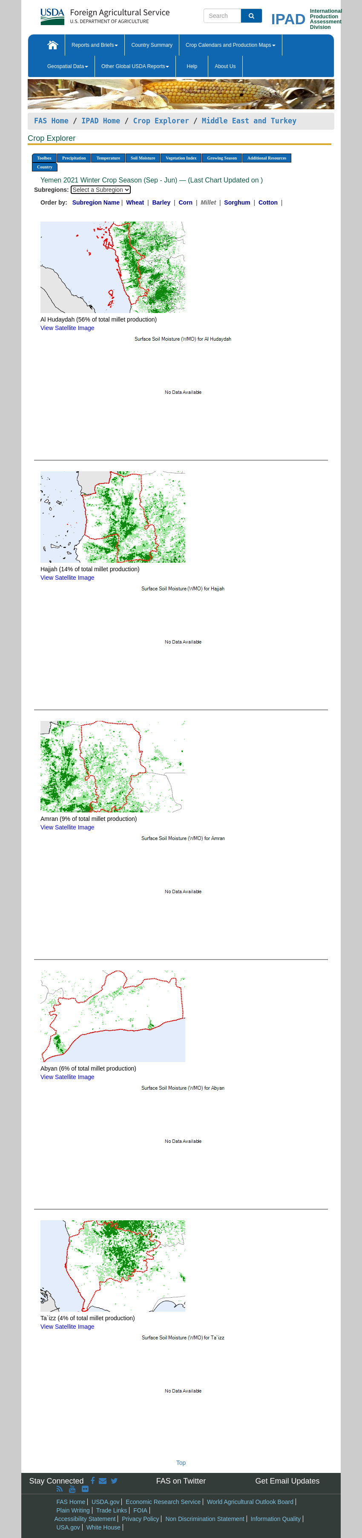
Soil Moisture (143, 158)
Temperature (108, 158)
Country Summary (151, 45)
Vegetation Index (181, 158)
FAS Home (51, 121)
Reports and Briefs (95, 45)
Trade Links (111, 1510)
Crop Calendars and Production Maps (231, 45)
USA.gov (68, 1527)
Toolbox (44, 158)
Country (44, 167)
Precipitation (74, 158)
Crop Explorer (161, 121)
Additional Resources (266, 158)
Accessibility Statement (85, 1518)
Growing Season (222, 158)
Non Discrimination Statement (204, 1518)
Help (191, 66)
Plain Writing (73, 1510)
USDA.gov (105, 1501)
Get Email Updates (287, 1481)
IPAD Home (100, 121)
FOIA (140, 1510)
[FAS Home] (83, 14)
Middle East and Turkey (249, 121)
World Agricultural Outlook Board (250, 1501)
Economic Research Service (163, 1501)
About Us (225, 66)
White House (103, 1527)
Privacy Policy (140, 1518)
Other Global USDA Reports (135, 66)
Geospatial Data (67, 66)
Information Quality (275, 1518)
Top (181, 1462)
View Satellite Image (67, 328)
